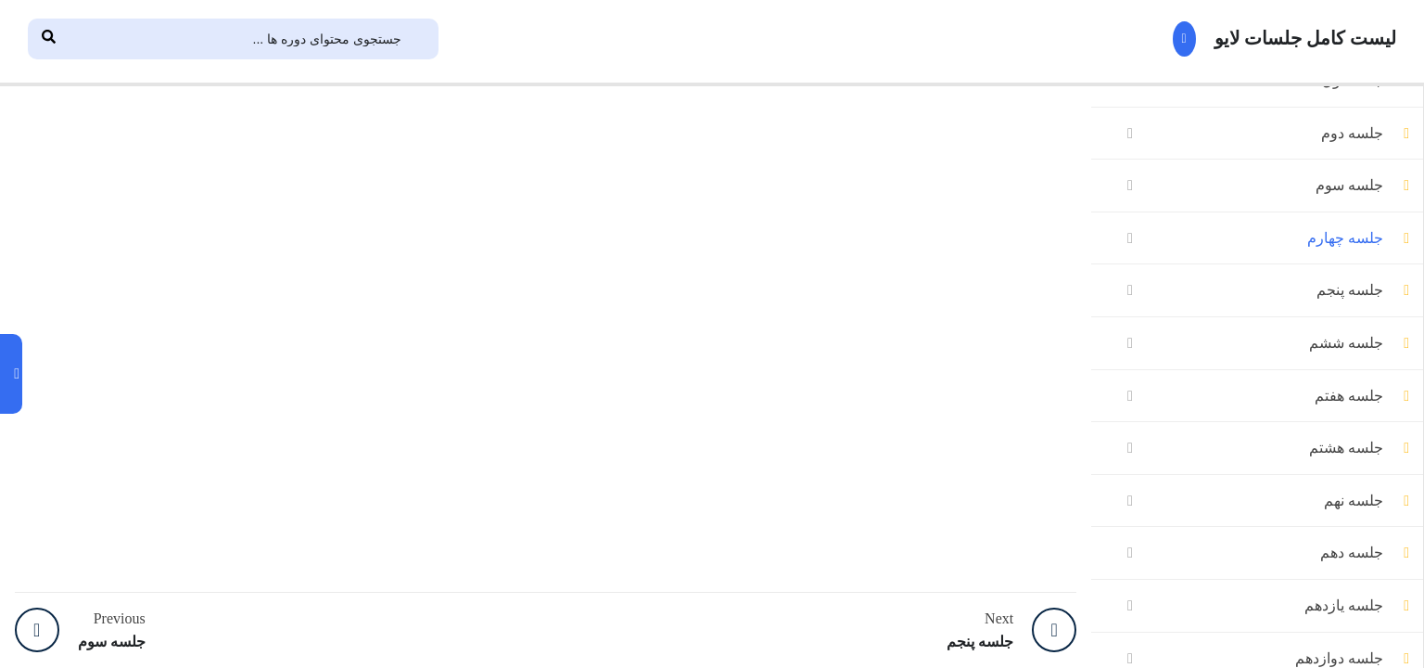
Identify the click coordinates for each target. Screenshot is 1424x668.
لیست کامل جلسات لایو (1267, 39)
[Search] (48, 39)
